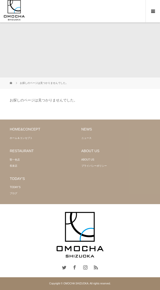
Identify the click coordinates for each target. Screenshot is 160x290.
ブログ (13, 193)
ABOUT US (87, 159)
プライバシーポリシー (94, 165)
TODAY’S (15, 187)
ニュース (86, 138)
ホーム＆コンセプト (21, 138)
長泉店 (13, 165)
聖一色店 (15, 159)
